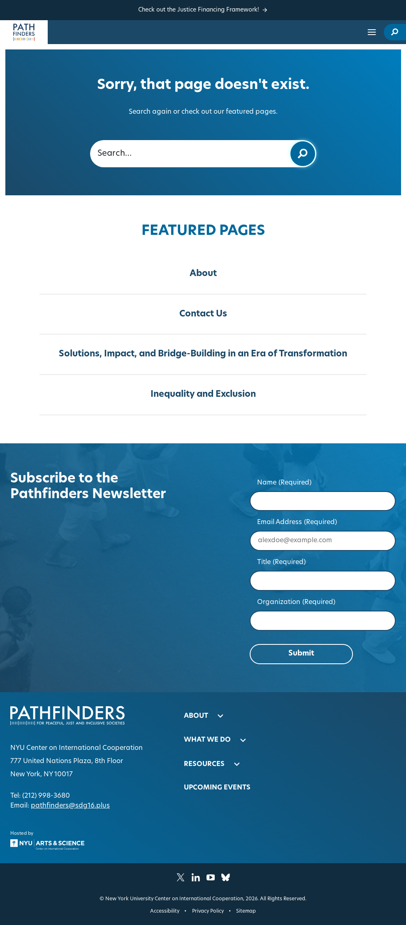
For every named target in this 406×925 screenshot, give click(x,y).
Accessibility (164, 911)
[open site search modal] (395, 32)
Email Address (297, 522)
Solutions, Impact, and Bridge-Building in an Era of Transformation (203, 354)
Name (284, 483)
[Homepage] (24, 32)
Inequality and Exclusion (203, 394)
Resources (204, 764)
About (203, 273)
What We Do (207, 740)
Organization (296, 602)
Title (281, 562)
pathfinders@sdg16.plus (70, 806)
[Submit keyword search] (302, 153)
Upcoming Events (217, 787)
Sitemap (246, 911)
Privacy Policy (208, 911)
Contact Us (203, 314)
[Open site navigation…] (372, 32)
